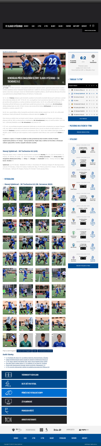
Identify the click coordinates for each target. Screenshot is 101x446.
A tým (40, 26)
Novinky (26, 26)
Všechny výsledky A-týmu (83, 265)
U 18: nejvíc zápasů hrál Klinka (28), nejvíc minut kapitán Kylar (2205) (26, 361)
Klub (33, 26)
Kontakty (84, 26)
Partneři (68, 26)
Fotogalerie (62, 438)
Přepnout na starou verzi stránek (90, 30)
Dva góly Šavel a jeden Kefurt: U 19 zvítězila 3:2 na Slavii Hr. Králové (26, 363)
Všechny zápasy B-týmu (83, 132)
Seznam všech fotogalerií (24, 351)
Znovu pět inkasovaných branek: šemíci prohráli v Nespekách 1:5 (25, 365)
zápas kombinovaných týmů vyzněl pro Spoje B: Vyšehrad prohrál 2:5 (27, 359)
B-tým (46, 26)
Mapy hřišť (76, 26)
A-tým (34, 351)
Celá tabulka (83, 118)
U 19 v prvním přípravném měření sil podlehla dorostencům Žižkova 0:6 (27, 367)
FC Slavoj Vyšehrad (14, 26)
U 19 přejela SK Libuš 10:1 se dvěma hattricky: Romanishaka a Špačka (27, 358)
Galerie (61, 26)
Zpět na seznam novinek (10, 51)
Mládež (53, 26)
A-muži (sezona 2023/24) (45, 351)
